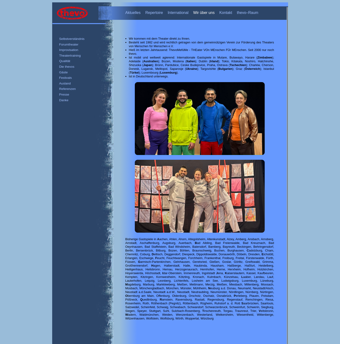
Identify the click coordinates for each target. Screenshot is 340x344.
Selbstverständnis (72, 39)
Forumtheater (69, 44)
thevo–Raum (247, 13)
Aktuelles (133, 13)
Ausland (65, 83)
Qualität (64, 61)
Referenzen (67, 89)
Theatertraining (70, 55)
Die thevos (66, 66)
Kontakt (225, 13)
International (178, 13)
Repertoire (154, 13)
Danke (63, 100)
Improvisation (68, 50)
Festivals (65, 78)
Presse (64, 94)
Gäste (63, 72)
